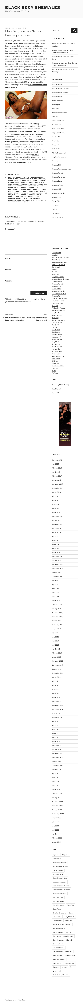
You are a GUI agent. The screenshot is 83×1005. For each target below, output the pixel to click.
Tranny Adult (56, 393)
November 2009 (57, 806)
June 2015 (55, 540)
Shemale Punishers (58, 177)
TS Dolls (54, 209)
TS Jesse (55, 368)
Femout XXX (56, 117)
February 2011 (56, 745)
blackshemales (58, 897)
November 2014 (57, 568)
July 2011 (55, 725)
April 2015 (55, 548)
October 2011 (56, 713)
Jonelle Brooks (57, 339)
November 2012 (57, 665)
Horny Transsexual (17, 193)
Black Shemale (38, 179)
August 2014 (56, 580)
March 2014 (56, 601)
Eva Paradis (56, 330)
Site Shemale (35, 198)
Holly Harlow (56, 332)
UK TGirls (55, 306)
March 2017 (56, 472)
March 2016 (56, 512)
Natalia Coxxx (56, 141)
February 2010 (57, 794)
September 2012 (57, 673)
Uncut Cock (41, 200)
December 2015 (57, 524)
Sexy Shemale (35, 195)
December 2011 (57, 705)
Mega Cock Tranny (58, 133)
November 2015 (57, 528)
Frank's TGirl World (58, 121)
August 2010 (56, 770)
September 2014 (57, 576)
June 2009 (55, 826)
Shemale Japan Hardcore (60, 279)
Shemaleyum (56, 197)
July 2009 (55, 822)
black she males (58, 901)
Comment (10, 229)
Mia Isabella (56, 137)
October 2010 (56, 761)
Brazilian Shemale (29, 188)
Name (8, 258)
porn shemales (58, 932)
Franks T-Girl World (58, 265)
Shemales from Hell (58, 193)
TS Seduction (56, 213)
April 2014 (55, 597)
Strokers (56, 967)
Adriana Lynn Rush (58, 310)
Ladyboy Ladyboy (58, 277)
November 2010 (57, 757)
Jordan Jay (55, 274)
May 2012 (55, 689)
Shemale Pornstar (58, 173)
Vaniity (54, 370)
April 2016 (55, 508)
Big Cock (65, 855)
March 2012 (56, 697)
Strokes (64, 967)
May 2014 (55, 593)
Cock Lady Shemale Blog (60, 385)
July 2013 (55, 633)
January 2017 (56, 480)
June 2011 (55, 729)
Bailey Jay (55, 318)
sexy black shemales (59, 157)
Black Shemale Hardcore (26, 182)
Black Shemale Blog (60, 878)
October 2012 (56, 669)
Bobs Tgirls (55, 108)
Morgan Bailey (57, 351)
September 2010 (58, 765)
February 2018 (57, 468)
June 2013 (55, 637)
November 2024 (57, 460)
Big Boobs (17, 177)
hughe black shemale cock (62, 924)
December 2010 (57, 753)
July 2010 (55, 774)
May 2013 (55, 641)
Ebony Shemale (34, 189)
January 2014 (56, 609)
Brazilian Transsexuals (59, 113)
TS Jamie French (57, 303)
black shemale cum (59, 882)
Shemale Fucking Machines (61, 169)
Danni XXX (55, 325)
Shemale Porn (56, 296)
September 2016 (57, 488)
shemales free (70, 955)
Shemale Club (56, 165)
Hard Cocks (28, 191)
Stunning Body (14, 200)
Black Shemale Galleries (61, 886)
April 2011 (55, 737)
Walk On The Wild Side (18, 202)
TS (33, 200)
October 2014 (56, 572)
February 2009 (57, 838)
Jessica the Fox (57, 337)
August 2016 (56, 492)
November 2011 (57, 709)
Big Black (56, 855)
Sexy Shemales (58, 940)
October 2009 (57, 810)
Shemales (68, 952)
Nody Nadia (56, 149)
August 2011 (56, 721)
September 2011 (57, 717)
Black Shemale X (58, 96)
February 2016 (57, 516)
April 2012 (55, 693)
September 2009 (58, 814)
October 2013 (56, 621)
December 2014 (57, 564)
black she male (58, 874)
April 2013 (55, 645)
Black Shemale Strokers (60, 92)
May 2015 (55, 544)
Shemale (55, 161)
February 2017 (57, 476)
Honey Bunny (39, 191)
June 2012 (55, 685)
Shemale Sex (57, 955)
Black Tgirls (14, 174)
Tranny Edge (56, 201)
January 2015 (56, 560)
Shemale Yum (22, 198)
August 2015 (56, 532)
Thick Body (26, 200)
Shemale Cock (58, 944)
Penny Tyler (56, 363)
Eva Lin (54, 327)
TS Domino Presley (58, 308)
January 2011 (56, 749)
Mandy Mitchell (57, 346)
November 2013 (57, 617)
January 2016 (56, 520)
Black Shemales (57, 101)
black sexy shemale (22, 179)
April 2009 (55, 830)
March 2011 (56, 741)
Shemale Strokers (59, 959)
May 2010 (55, 782)
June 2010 (55, 778)
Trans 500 (55, 205)
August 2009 (56, 818)
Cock (71, 913)
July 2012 (55, 681)
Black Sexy (57, 859)
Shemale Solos (57, 181)
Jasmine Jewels (57, 334)
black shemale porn (34, 186)
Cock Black (57, 917)
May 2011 (55, 733)
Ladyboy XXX (56, 253)
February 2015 (57, 556)
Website (8, 281)
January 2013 (56, 657)
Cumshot (11, 54)
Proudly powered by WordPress (15, 1000)
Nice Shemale (56, 389)
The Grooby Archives (59, 293)
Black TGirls (56, 260)
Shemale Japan (57, 281)
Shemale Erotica (16, 196)
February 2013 (57, 653)
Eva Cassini (56, 267)
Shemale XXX (56, 189)
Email (8, 270)
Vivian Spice (10, 82)
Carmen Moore (57, 322)
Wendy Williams (57, 217)
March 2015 (56, 552)
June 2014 (55, 589)
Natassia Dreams (20, 195)
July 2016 (55, 496)
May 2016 (55, 504)
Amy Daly (55, 255)
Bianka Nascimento (58, 320)
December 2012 (57, 661)
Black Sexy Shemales (32, 7)
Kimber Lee (56, 344)
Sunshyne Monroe (58, 366)
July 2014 (55, 585)
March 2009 (56, 834)
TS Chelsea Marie (58, 301)
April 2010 (55, 786)
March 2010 (56, 790)
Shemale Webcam (58, 185)
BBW (10, 177)
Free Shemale (57, 921)
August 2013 (56, 629)
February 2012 (57, 701)
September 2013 (57, 625)
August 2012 (56, 677)
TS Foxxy (55, 373)
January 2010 (56, 798)
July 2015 (55, 536)
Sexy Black (57, 936)
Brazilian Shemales (17, 189)
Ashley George (57, 315)
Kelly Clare (55, 342)
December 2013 (57, 613)
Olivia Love (55, 361)
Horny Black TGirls (58, 129)
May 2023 (55, 464)
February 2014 (57, 605)
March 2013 (56, 649)
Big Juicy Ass (28, 177)
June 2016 (55, 500)
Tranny (72, 967)
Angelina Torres (57, 313)
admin (23, 28)
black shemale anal (17, 180)
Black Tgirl (70, 905)
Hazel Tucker (56, 125)
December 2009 (57, 802)
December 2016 (57, 484)
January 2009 (56, 842)
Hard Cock (17, 191)
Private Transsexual (58, 153)
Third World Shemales (59, 298)
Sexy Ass (69, 932)
